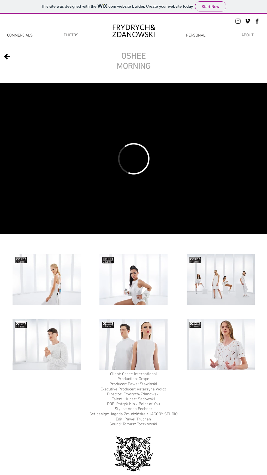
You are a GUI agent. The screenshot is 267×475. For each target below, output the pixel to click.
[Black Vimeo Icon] (247, 21)
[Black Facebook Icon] (257, 21)
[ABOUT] (247, 35)
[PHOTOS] (71, 35)
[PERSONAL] (195, 35)
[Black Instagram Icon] (238, 21)
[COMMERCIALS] (20, 35)
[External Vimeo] (133, 158)
